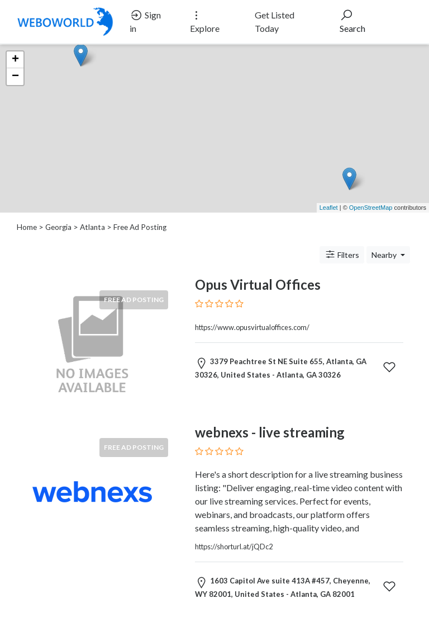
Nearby (384, 255)
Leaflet (329, 207)
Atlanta (92, 227)
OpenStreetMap (371, 207)
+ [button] (15, 59)
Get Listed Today (274, 22)
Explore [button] (205, 21)
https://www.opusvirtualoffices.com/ (252, 327)
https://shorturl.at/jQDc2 (234, 546)
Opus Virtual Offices (258, 284)
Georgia (58, 227)
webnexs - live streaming (270, 432)
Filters (342, 254)
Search (352, 21)
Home (27, 227)
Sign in (145, 21)
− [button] (15, 76)
